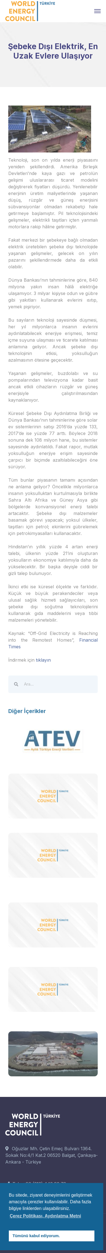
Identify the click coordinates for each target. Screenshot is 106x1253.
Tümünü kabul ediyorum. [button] (36, 1236)
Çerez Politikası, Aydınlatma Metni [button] (45, 1216)
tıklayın (43, 660)
